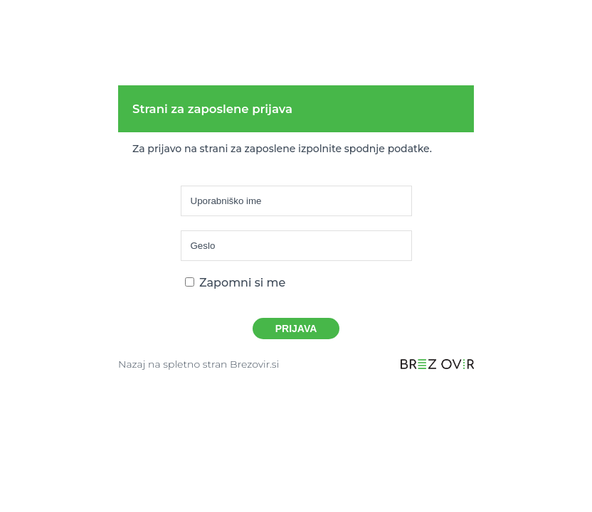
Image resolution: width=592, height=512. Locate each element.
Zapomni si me (235, 282)
